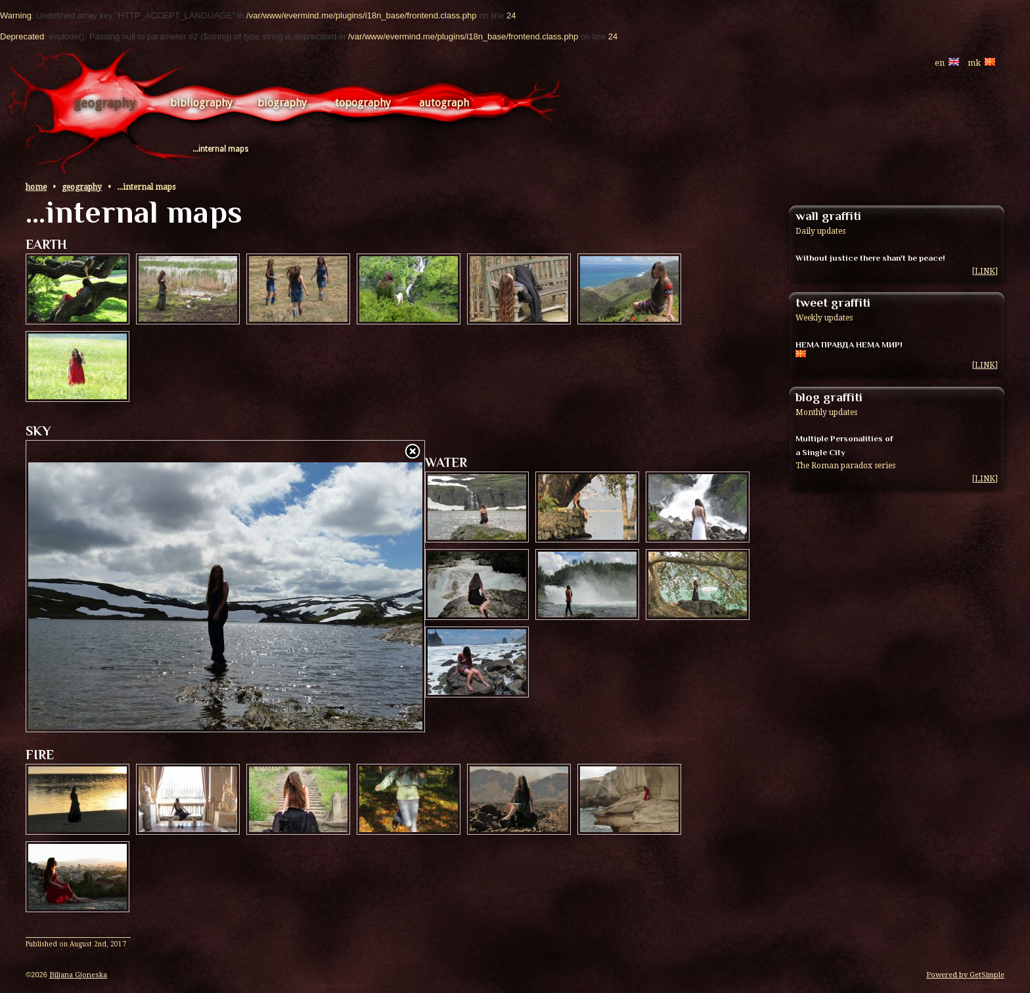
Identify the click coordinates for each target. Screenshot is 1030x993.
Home (36, 187)
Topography (363, 103)
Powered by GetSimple (965, 975)
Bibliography (201, 103)
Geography (104, 103)
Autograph (444, 103)
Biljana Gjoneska (78, 975)
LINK (985, 271)
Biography (282, 103)
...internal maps (220, 149)
